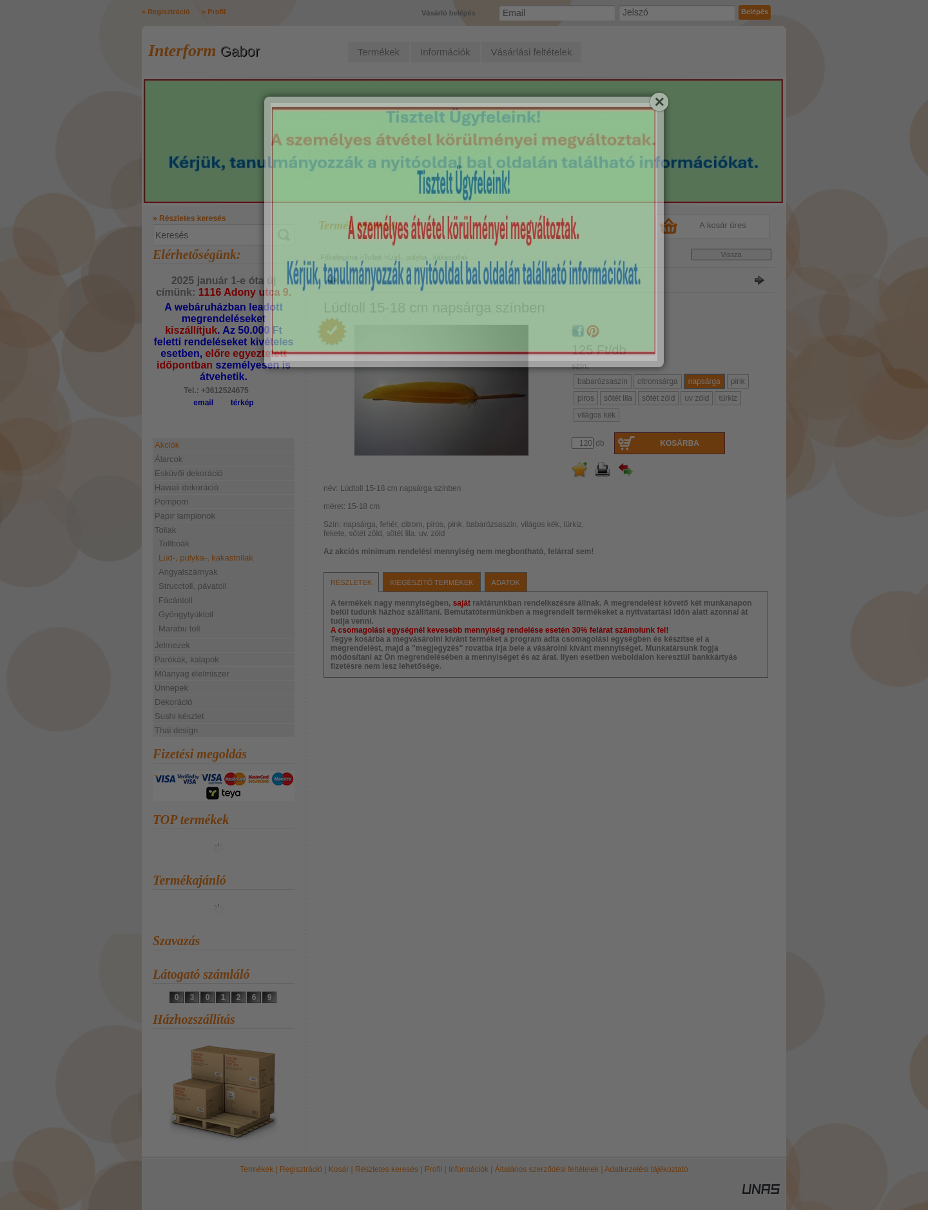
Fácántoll (176, 600)
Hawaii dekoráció (186, 487)
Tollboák (174, 543)
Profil (433, 1169)
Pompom (171, 501)
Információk (468, 1169)
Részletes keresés (386, 1169)
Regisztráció (301, 1169)
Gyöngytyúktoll (186, 614)
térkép (242, 402)
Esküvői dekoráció (189, 473)
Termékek (256, 1169)
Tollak (373, 257)
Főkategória (339, 257)
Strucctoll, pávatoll (193, 586)
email (203, 402)
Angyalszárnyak (188, 572)
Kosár (339, 1169)
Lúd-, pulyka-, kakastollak (206, 557)
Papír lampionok (185, 516)
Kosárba (679, 443)
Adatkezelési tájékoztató (646, 1169)
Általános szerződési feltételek (547, 1169)
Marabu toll (179, 628)
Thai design (176, 730)
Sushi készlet (179, 716)
